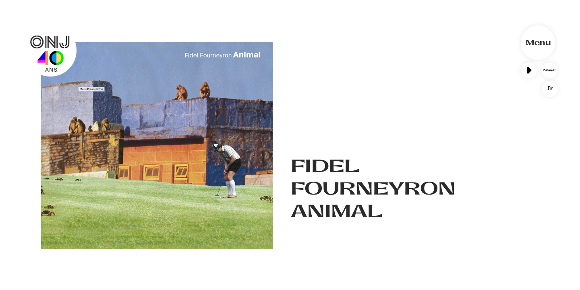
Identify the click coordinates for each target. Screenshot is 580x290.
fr (550, 88)
